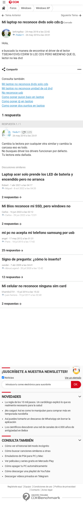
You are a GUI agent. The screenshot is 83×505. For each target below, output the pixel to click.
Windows (26, 8)
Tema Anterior (13, 15)
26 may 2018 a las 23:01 (38, 35)
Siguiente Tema (69, 15)
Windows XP (43, 8)
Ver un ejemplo (73, 377)
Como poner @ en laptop (17, 101)
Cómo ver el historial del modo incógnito (27, 446)
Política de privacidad (64, 486)
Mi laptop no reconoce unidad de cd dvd (27, 88)
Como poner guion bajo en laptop (23, 97)
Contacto (35, 490)
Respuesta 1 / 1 (11, 124)
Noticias (8, 377)
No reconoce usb (12, 92)
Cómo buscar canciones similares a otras (27, 451)
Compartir (12, 69)
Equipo (27, 486)
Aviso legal (47, 490)
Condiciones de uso (42, 486)
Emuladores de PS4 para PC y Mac (24, 456)
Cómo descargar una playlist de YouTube (27, 471)
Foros (13, 8)
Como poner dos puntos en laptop (23, 105)
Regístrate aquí (15, 486)
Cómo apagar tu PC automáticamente (26, 466)
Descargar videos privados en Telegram (26, 476)
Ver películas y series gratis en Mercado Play (29, 461)
